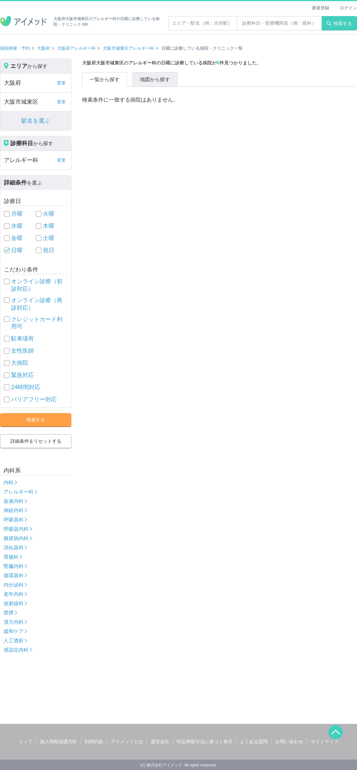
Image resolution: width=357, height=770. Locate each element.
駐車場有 (22, 338)
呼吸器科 (14, 520)
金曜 (16, 238)
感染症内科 (16, 650)
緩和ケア (14, 631)
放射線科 (14, 603)
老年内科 (14, 594)
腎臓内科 (14, 566)
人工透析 (14, 640)
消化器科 (14, 547)
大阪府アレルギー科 (76, 48)
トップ (25, 741)
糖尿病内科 (16, 538)
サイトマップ (324, 741)
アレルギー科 (19, 492)
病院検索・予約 (15, 48)
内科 (9, 482)
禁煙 (9, 612)
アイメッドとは (127, 741)
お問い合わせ (289, 741)
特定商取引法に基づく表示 (204, 741)
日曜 (16, 250)
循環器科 (14, 575)
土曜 (48, 238)
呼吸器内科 (16, 529)
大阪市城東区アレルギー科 (128, 48)
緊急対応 (22, 375)
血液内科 (14, 501)
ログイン (348, 7)
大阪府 (43, 48)
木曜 (48, 226)
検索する (339, 23)
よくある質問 (254, 741)
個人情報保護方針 (58, 741)
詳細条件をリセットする (35, 441)
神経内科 (14, 510)
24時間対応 (25, 387)
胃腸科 (11, 557)
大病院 (19, 363)
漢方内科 (14, 622)
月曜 (16, 214)
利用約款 (94, 741)
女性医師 (22, 351)
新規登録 (320, 7)
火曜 (48, 214)
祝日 (48, 250)
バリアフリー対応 (34, 399)
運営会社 (160, 741)
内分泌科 (14, 585)
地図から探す (155, 79)
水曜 (16, 226)
